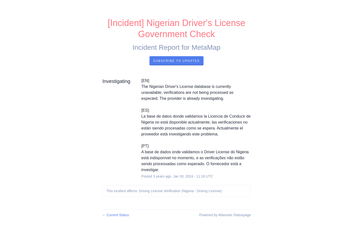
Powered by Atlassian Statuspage (225, 215)
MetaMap (206, 47)
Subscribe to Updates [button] (176, 61)
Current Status (115, 215)
